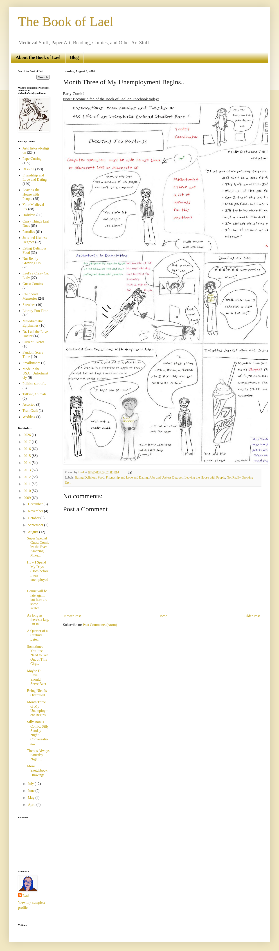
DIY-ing (28, 169)
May (31, 798)
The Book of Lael (66, 21)
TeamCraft (30, 410)
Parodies (28, 232)
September (36, 525)
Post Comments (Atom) (100, 625)
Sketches (28, 305)
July (31, 784)
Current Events (33, 342)
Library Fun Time (35, 311)
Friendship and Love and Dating (127, 477)
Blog (74, 57)
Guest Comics (32, 284)
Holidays (29, 215)
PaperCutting (31, 158)
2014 (28, 463)
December (36, 504)
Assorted (28, 404)
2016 (28, 449)
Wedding (28, 417)
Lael (25, 896)
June (31, 791)
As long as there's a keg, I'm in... (38, 619)
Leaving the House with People (204, 477)
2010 (28, 491)
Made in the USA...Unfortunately (35, 373)
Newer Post (72, 616)
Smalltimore (31, 363)
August (33, 532)
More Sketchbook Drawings (37, 770)
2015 (28, 456)
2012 (28, 477)
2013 (28, 470)
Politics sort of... (34, 383)
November (36, 511)
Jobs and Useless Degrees (166, 477)
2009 (28, 498)
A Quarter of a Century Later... (37, 635)
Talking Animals (34, 394)
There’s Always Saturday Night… (38, 755)
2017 (28, 442)
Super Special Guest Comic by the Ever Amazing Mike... (38, 546)
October (34, 518)
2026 (28, 435)
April (32, 804)
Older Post (252, 616)
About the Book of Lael (38, 57)
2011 (28, 484)
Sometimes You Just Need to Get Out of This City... (37, 655)
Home (162, 616)
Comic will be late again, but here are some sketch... (37, 599)
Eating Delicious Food (89, 477)
